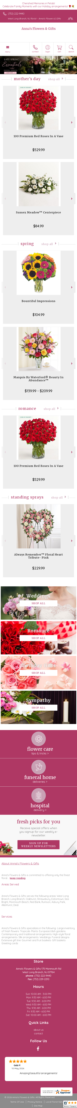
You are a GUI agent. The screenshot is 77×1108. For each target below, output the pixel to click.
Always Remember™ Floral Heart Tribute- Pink (38, 556)
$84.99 (38, 226)
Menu (7, 52)
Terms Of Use (17, 1101)
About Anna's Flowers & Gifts (20, 863)
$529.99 (38, 149)
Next (72, 122)
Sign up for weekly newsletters (38, 845)
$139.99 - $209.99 (38, 391)
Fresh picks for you (38, 828)
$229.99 (38, 568)
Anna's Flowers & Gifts (39, 29)
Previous (5, 122)
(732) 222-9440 (16, 13)
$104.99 (38, 314)
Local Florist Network (56, 1101)
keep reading (17, 878)
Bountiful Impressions (38, 301)
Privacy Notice (35, 1101)
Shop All (54, 79)
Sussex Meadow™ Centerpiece (38, 212)
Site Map (38, 1105)
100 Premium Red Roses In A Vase (38, 136)
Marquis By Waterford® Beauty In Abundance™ (38, 379)
